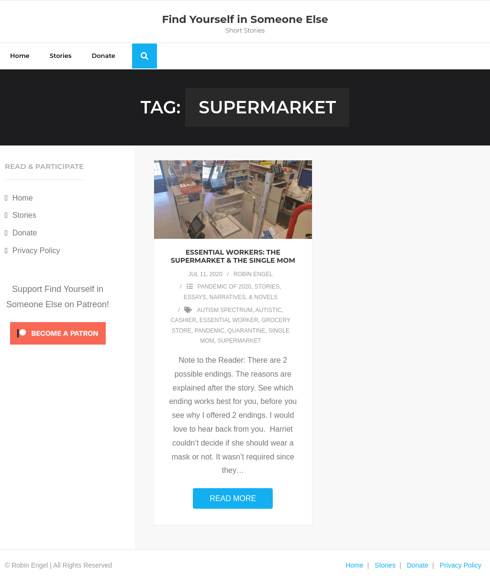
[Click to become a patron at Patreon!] (58, 347)
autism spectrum (224, 310)
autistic (269, 310)
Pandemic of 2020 (224, 286)
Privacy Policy (36, 250)
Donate (24, 233)
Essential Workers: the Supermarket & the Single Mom (233, 256)
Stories (24, 215)
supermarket (239, 340)
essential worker (229, 320)
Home (22, 198)
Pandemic (209, 330)
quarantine (247, 330)
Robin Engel (253, 274)
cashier (183, 320)
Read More (233, 498)
